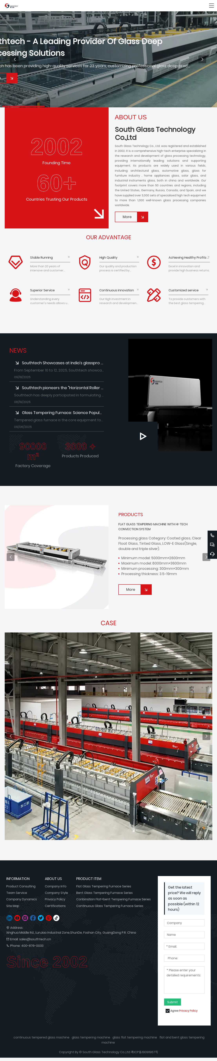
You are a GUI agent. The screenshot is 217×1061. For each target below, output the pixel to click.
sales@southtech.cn (35, 939)
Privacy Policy (55, 899)
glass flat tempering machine (135, 1037)
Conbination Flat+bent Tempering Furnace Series (113, 899)
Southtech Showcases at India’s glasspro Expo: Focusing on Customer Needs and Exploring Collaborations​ (63, 363)
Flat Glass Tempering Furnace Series (103, 886)
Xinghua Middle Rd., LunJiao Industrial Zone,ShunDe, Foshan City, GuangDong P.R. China (71, 932)
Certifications (55, 906)
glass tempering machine (91, 1037)
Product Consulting (20, 886)
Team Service (16, 893)
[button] (15, 59)
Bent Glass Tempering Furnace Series (104, 893)
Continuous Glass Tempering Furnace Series (109, 906)
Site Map (12, 906)
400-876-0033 (32, 945)
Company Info (55, 886)
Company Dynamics (21, 899)
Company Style (56, 893)
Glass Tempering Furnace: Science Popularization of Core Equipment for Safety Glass (63, 412)
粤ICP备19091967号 (144, 1052)
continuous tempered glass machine (41, 1037)
